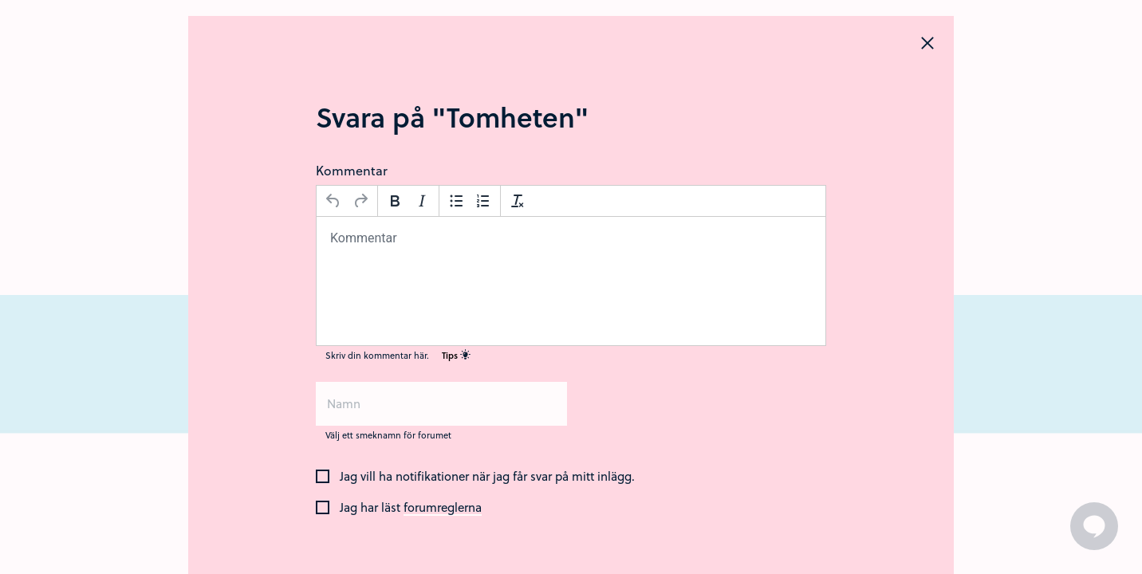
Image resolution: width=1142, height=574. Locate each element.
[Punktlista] (456, 200)
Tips (456, 355)
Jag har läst (411, 508)
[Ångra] (333, 200)
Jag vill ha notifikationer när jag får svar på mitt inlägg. (487, 477)
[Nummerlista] (483, 200)
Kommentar (352, 170)
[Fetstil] (394, 200)
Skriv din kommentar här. (398, 355)
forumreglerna (443, 508)
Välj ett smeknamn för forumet (388, 435)
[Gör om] (360, 200)
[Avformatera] (517, 200)
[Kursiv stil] (421, 200)
